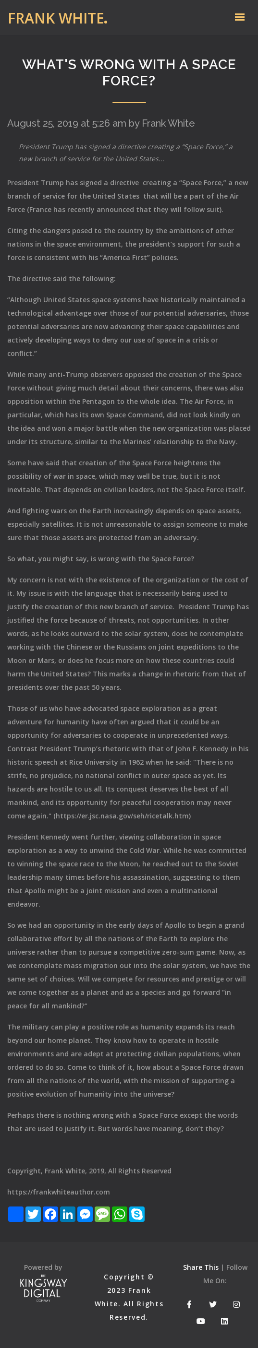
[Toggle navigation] (239, 18)
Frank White (56, 18)
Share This (201, 1267)
